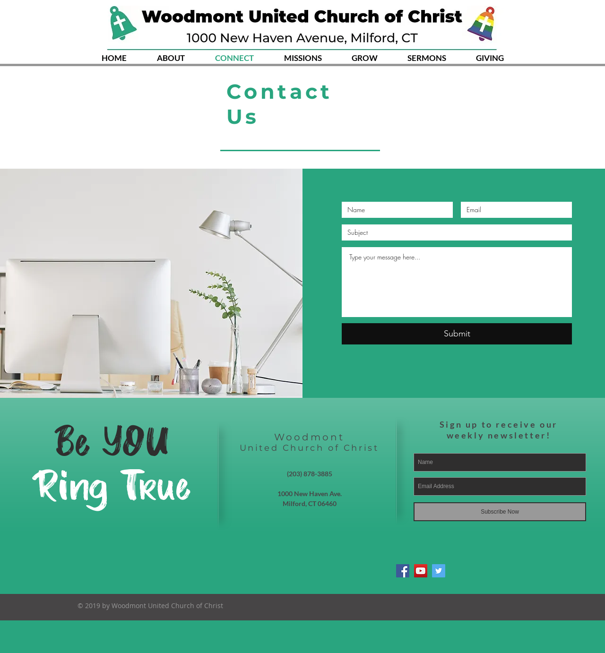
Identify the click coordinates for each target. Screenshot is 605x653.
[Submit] (457, 333)
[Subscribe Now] (500, 511)
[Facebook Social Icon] (402, 570)
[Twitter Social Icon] (438, 570)
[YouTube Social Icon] (420, 570)
